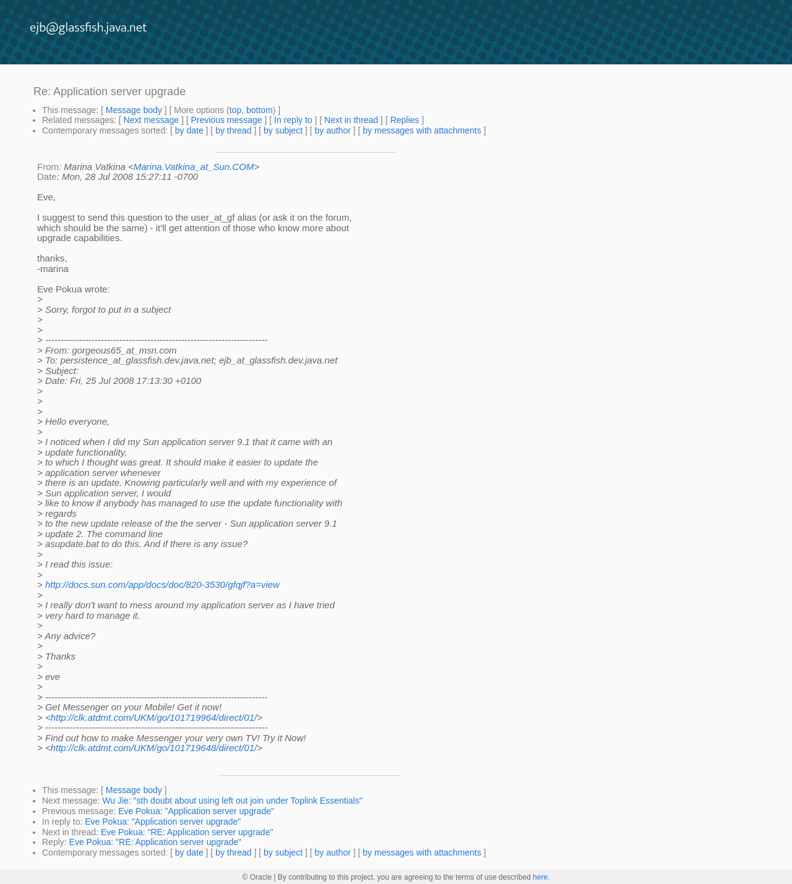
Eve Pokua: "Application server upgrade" (196, 811)
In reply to (293, 120)
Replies (405, 120)
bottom (259, 110)
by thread (233, 130)
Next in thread (351, 120)
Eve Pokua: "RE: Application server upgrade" (187, 832)
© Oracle (257, 877)
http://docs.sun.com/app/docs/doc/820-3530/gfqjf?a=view (162, 584)
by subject (283, 130)
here (540, 877)
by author (332, 130)
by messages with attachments (422, 130)
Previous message (226, 120)
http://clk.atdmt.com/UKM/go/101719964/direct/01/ (154, 717)
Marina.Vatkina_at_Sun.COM (194, 166)
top (235, 110)
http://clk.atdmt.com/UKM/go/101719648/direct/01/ (154, 747)
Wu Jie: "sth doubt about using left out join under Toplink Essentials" (232, 800)
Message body (134, 110)
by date (189, 130)
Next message (151, 120)
